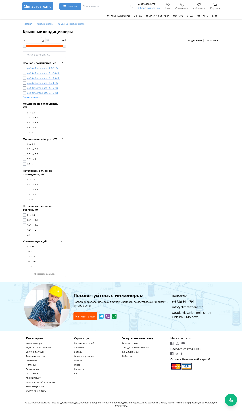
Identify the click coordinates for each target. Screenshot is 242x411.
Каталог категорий (118, 15)
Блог (215, 15)
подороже (212, 40)
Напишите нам (85, 316)
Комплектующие (35, 386)
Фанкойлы (31, 360)
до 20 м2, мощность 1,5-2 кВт (42, 68)
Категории (34, 338)
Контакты (203, 15)
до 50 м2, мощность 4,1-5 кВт (42, 87)
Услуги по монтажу (36, 390)
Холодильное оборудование (41, 382)
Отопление (32, 373)
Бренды (138, 15)
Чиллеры (31, 364)
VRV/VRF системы (35, 351)
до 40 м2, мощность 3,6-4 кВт (42, 82)
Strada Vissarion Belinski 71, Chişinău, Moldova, (192, 315)
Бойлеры (127, 356)
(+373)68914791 (147, 4)
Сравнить (79, 347)
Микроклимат (33, 377)
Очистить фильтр (44, 273)
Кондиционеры (34, 343)
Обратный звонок (149, 8)
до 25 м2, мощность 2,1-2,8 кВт (43, 73)
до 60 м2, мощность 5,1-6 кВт (42, 92)
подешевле (195, 40)
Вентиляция (32, 369)
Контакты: (179, 296)
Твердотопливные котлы (135, 347)
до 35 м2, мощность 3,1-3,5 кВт (43, 78)
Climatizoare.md (38, 6)
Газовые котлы (130, 343)
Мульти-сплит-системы (38, 347)
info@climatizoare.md (188, 307)
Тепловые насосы (35, 356)
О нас (189, 15)
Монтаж (178, 15)
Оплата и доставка (157, 15)
